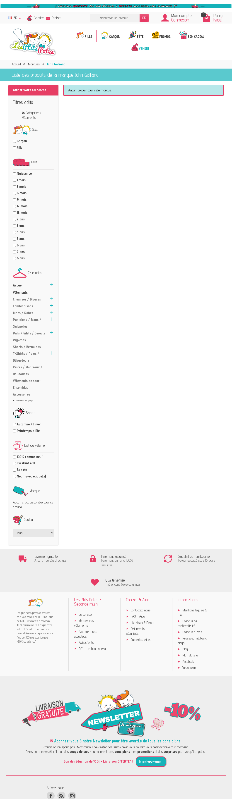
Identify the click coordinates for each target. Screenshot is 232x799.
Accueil (18, 285)
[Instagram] (72, 777)
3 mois (21, 186)
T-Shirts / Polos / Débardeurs (26, 357)
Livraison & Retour (143, 603)
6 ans (21, 245)
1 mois (21, 180)
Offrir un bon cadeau (92, 630)
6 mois (22, 193)
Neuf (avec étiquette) (31, 476)
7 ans (21, 252)
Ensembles (20, 387)
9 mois (22, 199)
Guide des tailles (141, 621)
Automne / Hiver (29, 424)
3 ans (20, 225)
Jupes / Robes (23, 313)
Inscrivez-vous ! (151, 743)
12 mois (22, 206)
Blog (185, 630)
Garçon (22, 141)
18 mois (22, 212)
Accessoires (21, 394)
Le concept (85, 596)
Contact (53, 18)
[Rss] (61, 777)
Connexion (180, 20)
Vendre (39, 18)
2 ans (21, 219)
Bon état (23, 469)
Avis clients (86, 623)
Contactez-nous (140, 591)
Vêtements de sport (27, 381)
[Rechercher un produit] (115, 18)
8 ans (21, 258)
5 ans (20, 238)
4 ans (21, 232)
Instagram (189, 649)
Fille (19, 147)
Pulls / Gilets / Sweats (29, 333)
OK (144, 18)
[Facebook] (51, 777)
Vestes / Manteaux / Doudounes (27, 370)
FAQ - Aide (138, 597)
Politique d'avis (192, 613)
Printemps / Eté (28, 431)
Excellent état (26, 463)
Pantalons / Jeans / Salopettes (27, 323)
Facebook (188, 642)
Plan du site (190, 636)
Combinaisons (23, 306)
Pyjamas (19, 340)
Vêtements (20, 292)
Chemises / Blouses (27, 299)
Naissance (24, 173)
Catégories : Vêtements (31, 115)
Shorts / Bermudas (27, 347)
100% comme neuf (30, 457)
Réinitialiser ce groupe (24, 400)
